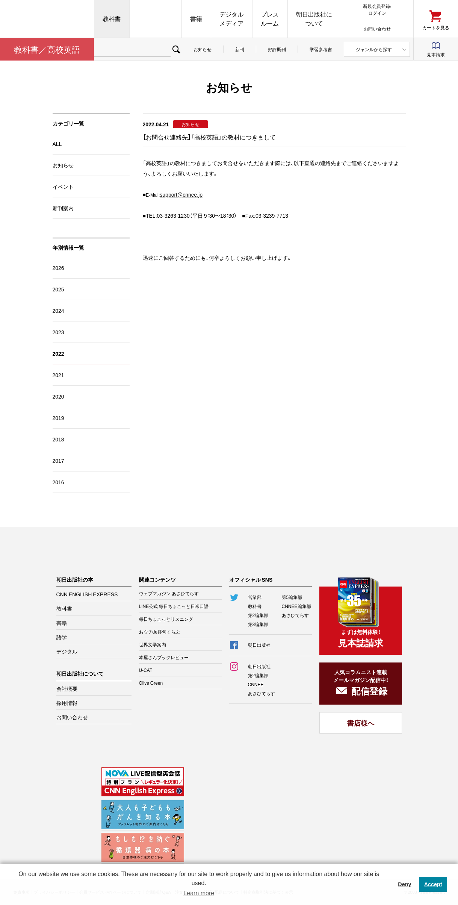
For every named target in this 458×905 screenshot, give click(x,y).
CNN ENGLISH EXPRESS (87, 594)
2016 (58, 482)
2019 (58, 417)
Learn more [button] (198, 893)
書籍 (196, 18)
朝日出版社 (47, 19)
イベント (63, 186)
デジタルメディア (231, 18)
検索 (176, 49)
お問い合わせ (377, 28)
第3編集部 (258, 624)
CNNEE (256, 684)
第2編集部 (258, 615)
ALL (57, 143)
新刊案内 (63, 208)
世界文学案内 (152, 644)
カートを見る (435, 27)
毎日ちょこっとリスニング (166, 618)
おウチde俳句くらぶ (159, 631)
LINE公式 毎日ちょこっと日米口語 (174, 606)
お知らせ (202, 49)
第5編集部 (292, 597)
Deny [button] (404, 884)
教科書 (112, 18)
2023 (58, 332)
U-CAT (146, 670)
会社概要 (66, 688)
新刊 (239, 49)
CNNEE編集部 (296, 606)
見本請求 (436, 54)
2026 (58, 267)
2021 (58, 375)
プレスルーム (270, 18)
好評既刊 (277, 49)
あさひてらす (295, 615)
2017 (58, 460)
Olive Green (151, 682)
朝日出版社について (314, 18)
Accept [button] (433, 884)
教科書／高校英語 (47, 49)
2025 (58, 289)
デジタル (66, 651)
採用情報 (66, 702)
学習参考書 (321, 49)
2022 (58, 353)
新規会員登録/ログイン (377, 9)
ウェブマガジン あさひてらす (169, 593)
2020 (58, 396)
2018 (58, 439)
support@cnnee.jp (181, 194)
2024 (58, 310)
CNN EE (155, 19)
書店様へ (360, 723)
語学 (61, 637)
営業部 (254, 597)
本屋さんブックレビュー (164, 657)
